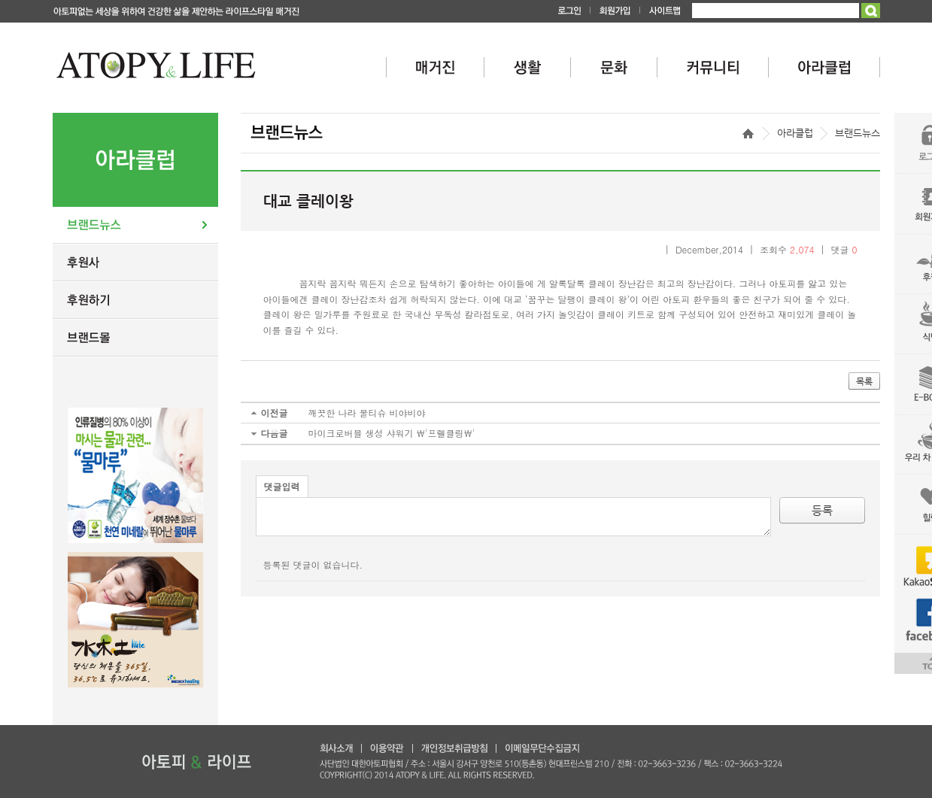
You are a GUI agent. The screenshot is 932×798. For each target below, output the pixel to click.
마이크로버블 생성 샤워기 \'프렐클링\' (391, 432)
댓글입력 (282, 486)
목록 (864, 381)
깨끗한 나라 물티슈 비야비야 (367, 412)
